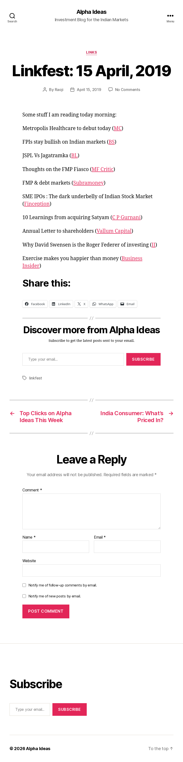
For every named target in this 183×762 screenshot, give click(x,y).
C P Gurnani (126, 217)
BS (112, 142)
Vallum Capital (114, 231)
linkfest (35, 378)
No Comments (127, 89)
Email (100, 537)
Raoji (59, 89)
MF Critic (102, 169)
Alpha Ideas (91, 12)
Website (29, 560)
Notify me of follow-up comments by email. (62, 585)
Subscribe (143, 359)
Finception (37, 204)
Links (91, 52)
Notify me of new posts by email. (54, 596)
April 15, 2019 (89, 89)
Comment (32, 490)
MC (118, 128)
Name (29, 537)
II (153, 245)
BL (74, 155)
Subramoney (88, 183)
